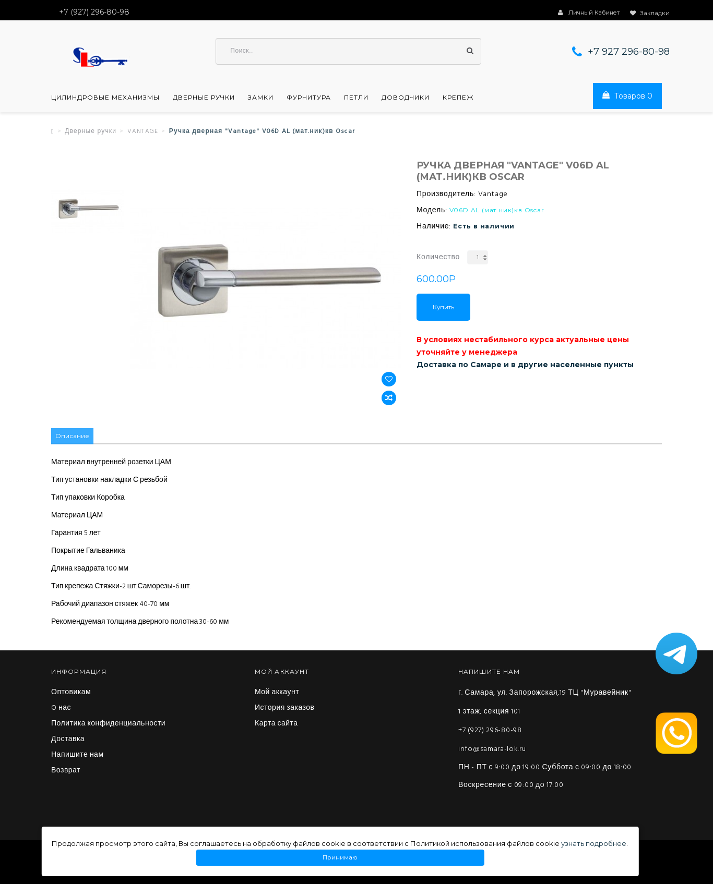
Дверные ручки (204, 98)
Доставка (68, 740)
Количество (438, 258)
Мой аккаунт (277, 693)
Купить (443, 307)
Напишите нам (77, 756)
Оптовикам (71, 693)
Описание (72, 437)
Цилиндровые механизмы (105, 98)
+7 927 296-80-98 (629, 52)
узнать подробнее (593, 843)
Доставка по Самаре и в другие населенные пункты (525, 365)
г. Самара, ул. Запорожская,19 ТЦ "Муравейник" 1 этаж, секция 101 (544, 702)
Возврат (65, 771)
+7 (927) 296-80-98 (490, 731)
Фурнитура (309, 98)
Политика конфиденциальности (108, 724)
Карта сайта (276, 724)
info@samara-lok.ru (492, 750)
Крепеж (458, 98)
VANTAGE (142, 132)
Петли (356, 98)
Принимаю (340, 858)
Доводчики (406, 98)
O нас (61, 709)
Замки (261, 98)
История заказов (285, 709)
